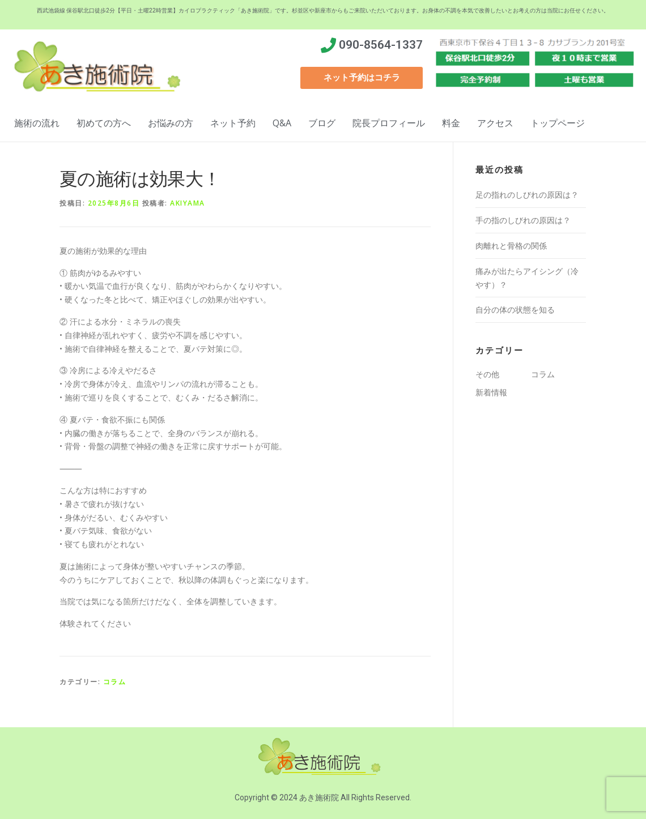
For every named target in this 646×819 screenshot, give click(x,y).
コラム (114, 681)
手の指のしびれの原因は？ (523, 220)
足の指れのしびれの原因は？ (527, 194)
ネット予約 (233, 123)
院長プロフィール (388, 123)
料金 (451, 123)
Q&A (282, 123)
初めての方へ (103, 123)
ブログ (321, 123)
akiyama (187, 203)
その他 (487, 374)
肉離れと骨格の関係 (511, 245)
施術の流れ (37, 123)
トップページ (557, 123)
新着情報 (491, 392)
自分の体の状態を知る (515, 309)
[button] (361, 78)
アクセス (495, 123)
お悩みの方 (170, 123)
